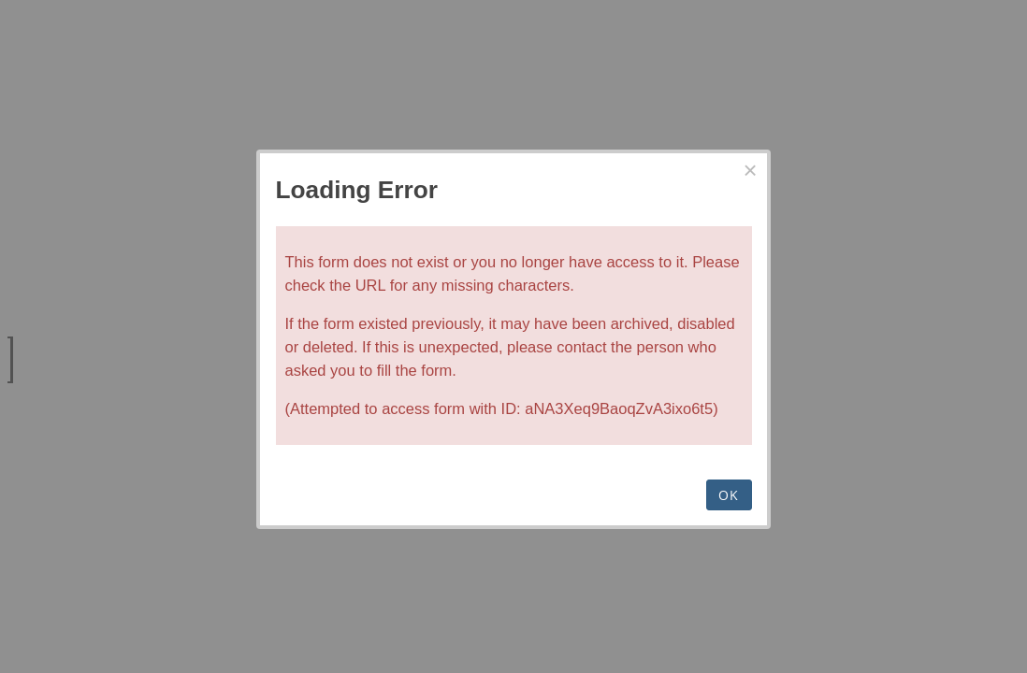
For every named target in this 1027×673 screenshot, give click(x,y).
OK (729, 495)
